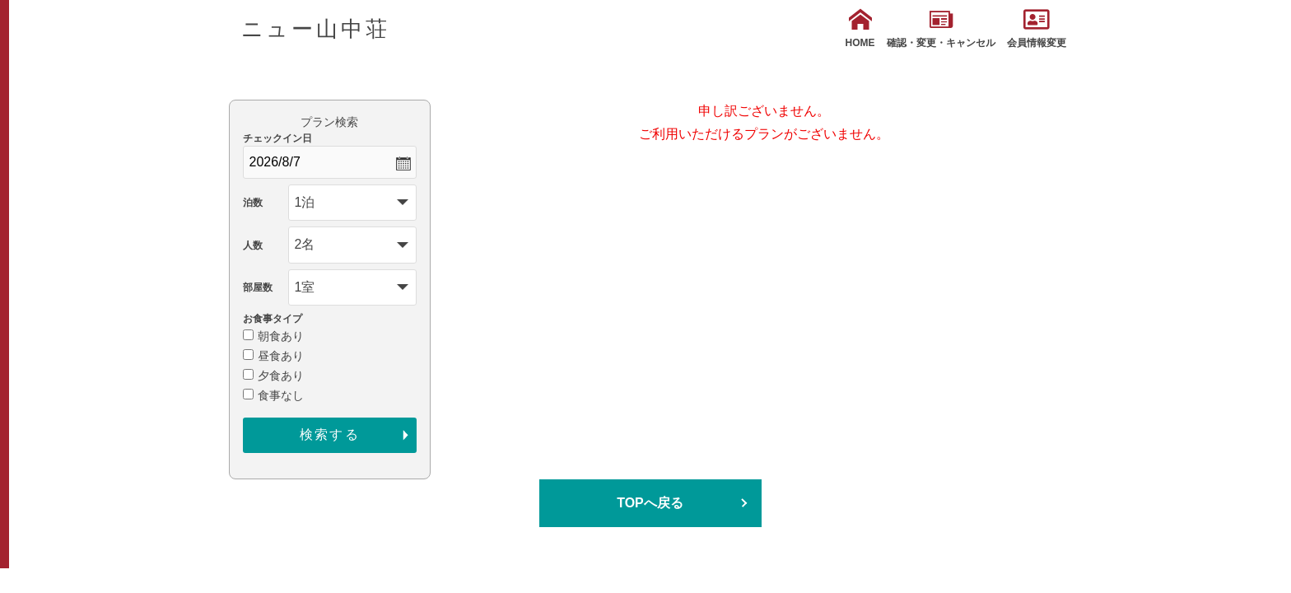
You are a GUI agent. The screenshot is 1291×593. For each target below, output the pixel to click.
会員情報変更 (1036, 28)
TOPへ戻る (650, 503)
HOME (860, 28)
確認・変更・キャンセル (941, 28)
